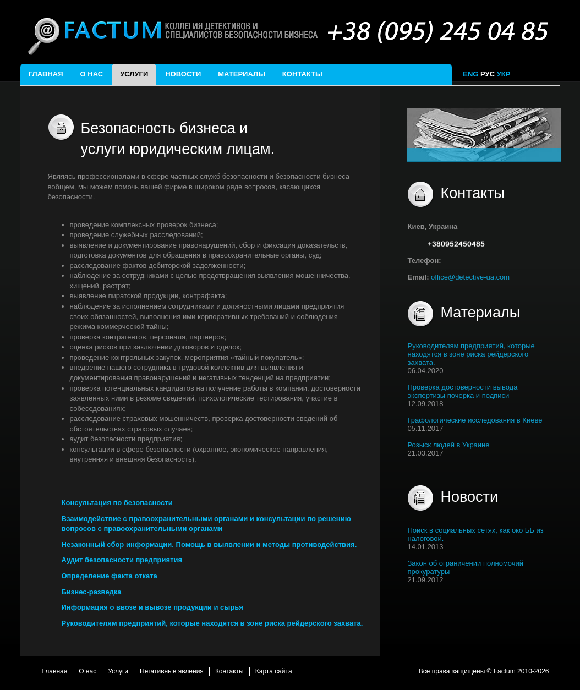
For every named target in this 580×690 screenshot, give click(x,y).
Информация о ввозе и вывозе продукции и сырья (152, 607)
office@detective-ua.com (470, 277)
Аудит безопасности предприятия (122, 560)
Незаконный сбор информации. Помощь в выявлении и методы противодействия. (209, 544)
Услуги (134, 74)
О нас (91, 74)
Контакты (302, 74)
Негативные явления (172, 671)
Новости (183, 74)
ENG (470, 74)
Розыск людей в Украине (448, 445)
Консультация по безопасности (117, 503)
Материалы (241, 74)
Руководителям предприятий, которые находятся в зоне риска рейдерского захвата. (212, 623)
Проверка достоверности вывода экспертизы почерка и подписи (462, 391)
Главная (46, 74)
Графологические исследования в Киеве (474, 420)
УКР (504, 74)
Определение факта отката (109, 576)
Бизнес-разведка (92, 592)
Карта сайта (273, 671)
